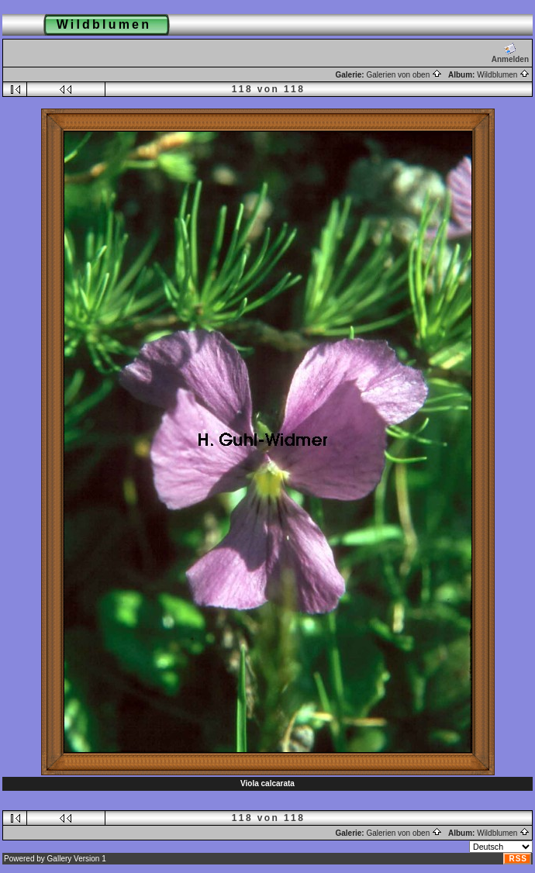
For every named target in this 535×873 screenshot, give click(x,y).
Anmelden (510, 53)
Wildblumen (503, 75)
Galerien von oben (404, 75)
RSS (518, 858)
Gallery (59, 858)
